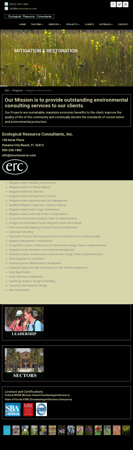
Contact (123, 24)
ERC (7, 90)
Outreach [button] (106, 24)
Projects (17, 90)
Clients (89, 24)
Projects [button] (73, 24)
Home (22, 24)
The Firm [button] (37, 24)
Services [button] (54, 24)
